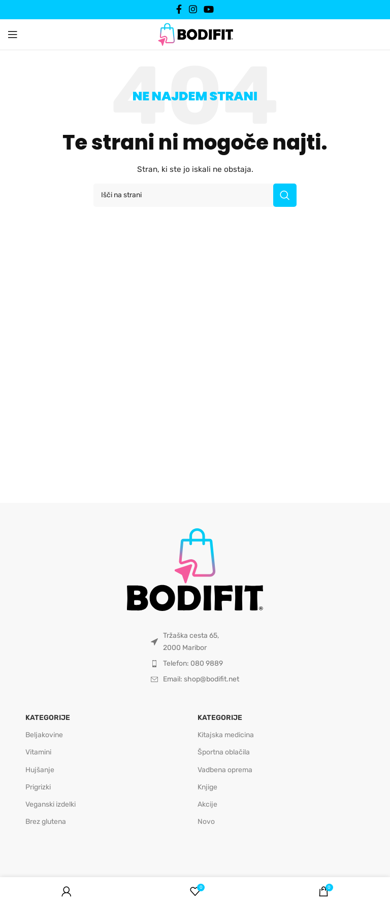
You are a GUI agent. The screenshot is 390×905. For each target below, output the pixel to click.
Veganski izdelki (50, 804)
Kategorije (47, 717)
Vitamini (38, 752)
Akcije (207, 804)
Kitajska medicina (226, 735)
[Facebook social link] (179, 9)
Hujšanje (39, 770)
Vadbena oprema (225, 770)
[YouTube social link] (208, 9)
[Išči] (195, 195)
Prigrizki (38, 787)
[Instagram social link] (192, 9)
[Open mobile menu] (13, 34)
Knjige (207, 787)
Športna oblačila (224, 752)
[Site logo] (195, 34)
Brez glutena (45, 821)
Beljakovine (44, 735)
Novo (206, 821)
